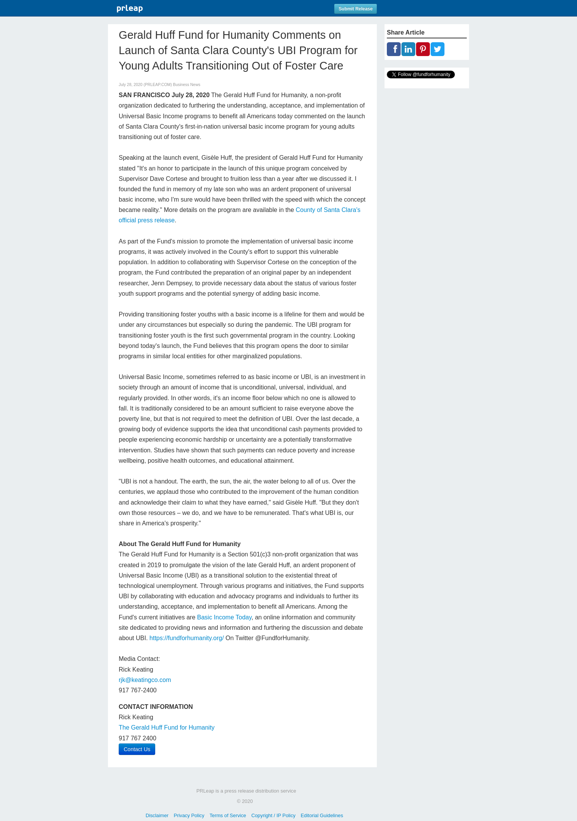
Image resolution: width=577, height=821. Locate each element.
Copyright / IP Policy (273, 815)
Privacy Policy (189, 815)
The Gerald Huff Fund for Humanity (167, 727)
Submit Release (355, 9)
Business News (186, 85)
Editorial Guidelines (322, 815)
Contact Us (137, 749)
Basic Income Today (224, 617)
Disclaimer (157, 815)
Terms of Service (227, 815)
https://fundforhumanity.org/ (186, 638)
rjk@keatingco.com (145, 680)
